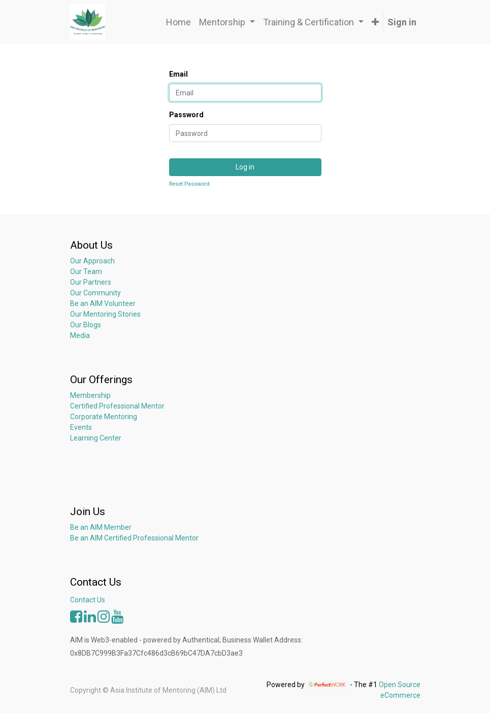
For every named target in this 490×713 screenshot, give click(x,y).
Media (80, 335)
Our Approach (92, 261)
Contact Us (87, 600)
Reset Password (189, 184)
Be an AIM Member (101, 527)
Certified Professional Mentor (117, 406)
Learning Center (95, 438)
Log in (245, 167)
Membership (90, 395)
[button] (375, 22)
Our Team (86, 271)
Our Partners (90, 282)
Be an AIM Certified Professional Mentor (134, 538)
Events (81, 427)
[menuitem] (178, 22)
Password (186, 115)
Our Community (95, 293)
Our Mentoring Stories (105, 314)
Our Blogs (85, 325)
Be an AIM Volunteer (103, 303)
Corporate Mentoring (104, 417)
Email (178, 74)
